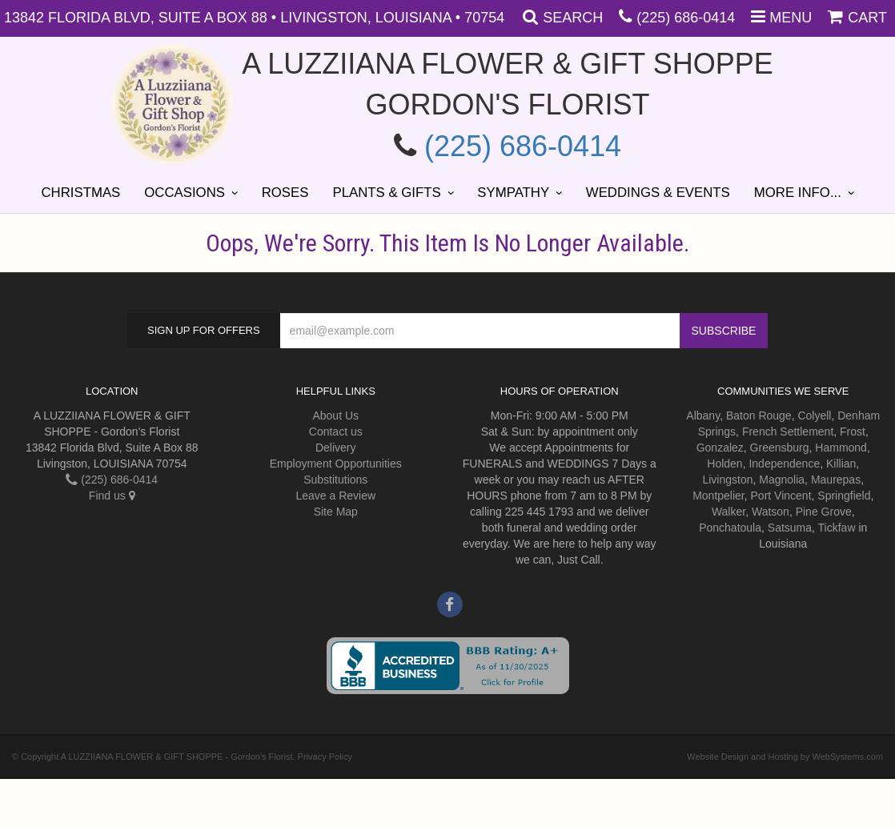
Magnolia (782, 479)
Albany (703, 415)
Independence (784, 463)
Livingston (727, 479)
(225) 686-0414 (685, 18)
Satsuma (790, 527)
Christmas (80, 192)
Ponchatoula (730, 527)
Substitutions (335, 479)
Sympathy (513, 192)
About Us (335, 415)
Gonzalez (720, 447)
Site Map (336, 511)
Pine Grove (824, 511)
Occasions (184, 192)
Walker (728, 511)
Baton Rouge (759, 415)
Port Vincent (781, 495)
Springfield (843, 495)
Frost (852, 431)
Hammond (841, 447)
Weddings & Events (658, 192)
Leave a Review (335, 495)
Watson (770, 511)
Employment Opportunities (336, 463)
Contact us (336, 431)
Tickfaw (837, 527)
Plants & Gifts (386, 192)
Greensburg (779, 447)
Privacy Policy (325, 756)
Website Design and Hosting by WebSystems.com (785, 756)
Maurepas (836, 479)
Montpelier (718, 495)
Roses (285, 192)
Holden (724, 463)
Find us (112, 495)
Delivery (335, 447)
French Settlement (787, 431)
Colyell (814, 415)
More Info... (797, 192)
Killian (841, 463)
